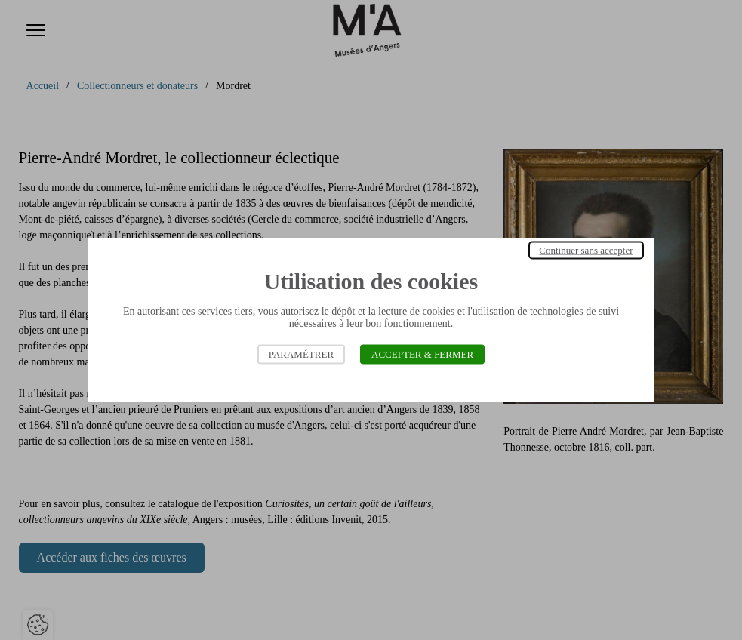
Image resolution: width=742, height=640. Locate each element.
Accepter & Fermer (422, 354)
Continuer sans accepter (586, 250)
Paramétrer (301, 354)
